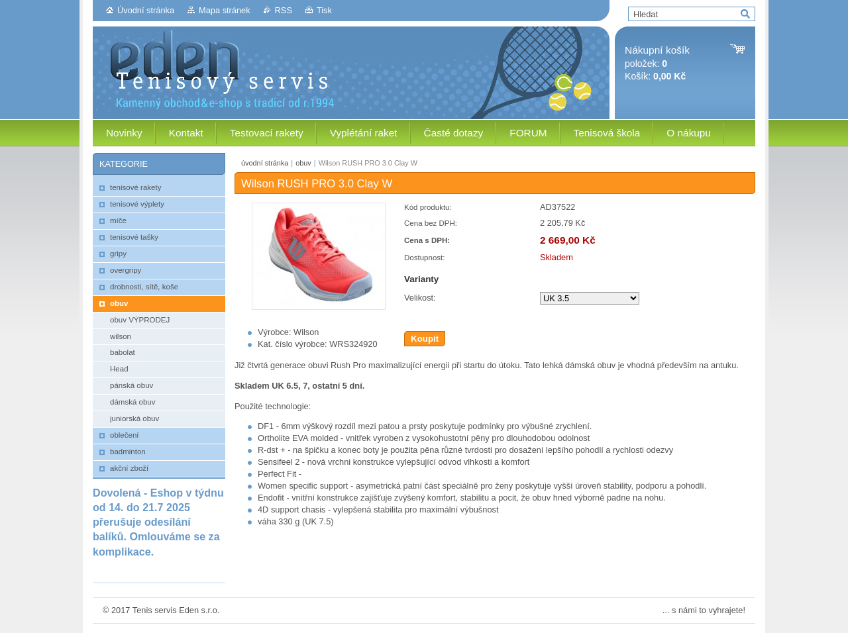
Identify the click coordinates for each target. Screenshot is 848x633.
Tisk (324, 10)
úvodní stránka (264, 163)
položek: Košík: (657, 63)
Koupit (425, 339)
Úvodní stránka (145, 10)
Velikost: (420, 298)
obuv (303, 163)
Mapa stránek (224, 10)
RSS (283, 10)
